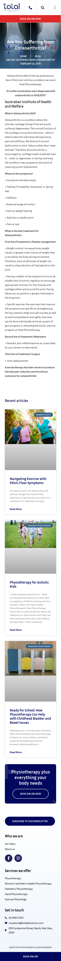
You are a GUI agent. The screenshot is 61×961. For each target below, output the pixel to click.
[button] (55, 7)
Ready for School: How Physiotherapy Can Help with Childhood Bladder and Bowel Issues (30, 716)
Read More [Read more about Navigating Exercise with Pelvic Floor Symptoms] (16, 509)
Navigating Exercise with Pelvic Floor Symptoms (28, 481)
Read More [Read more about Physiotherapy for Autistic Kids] (16, 629)
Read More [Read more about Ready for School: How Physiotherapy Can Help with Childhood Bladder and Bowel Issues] (16, 752)
